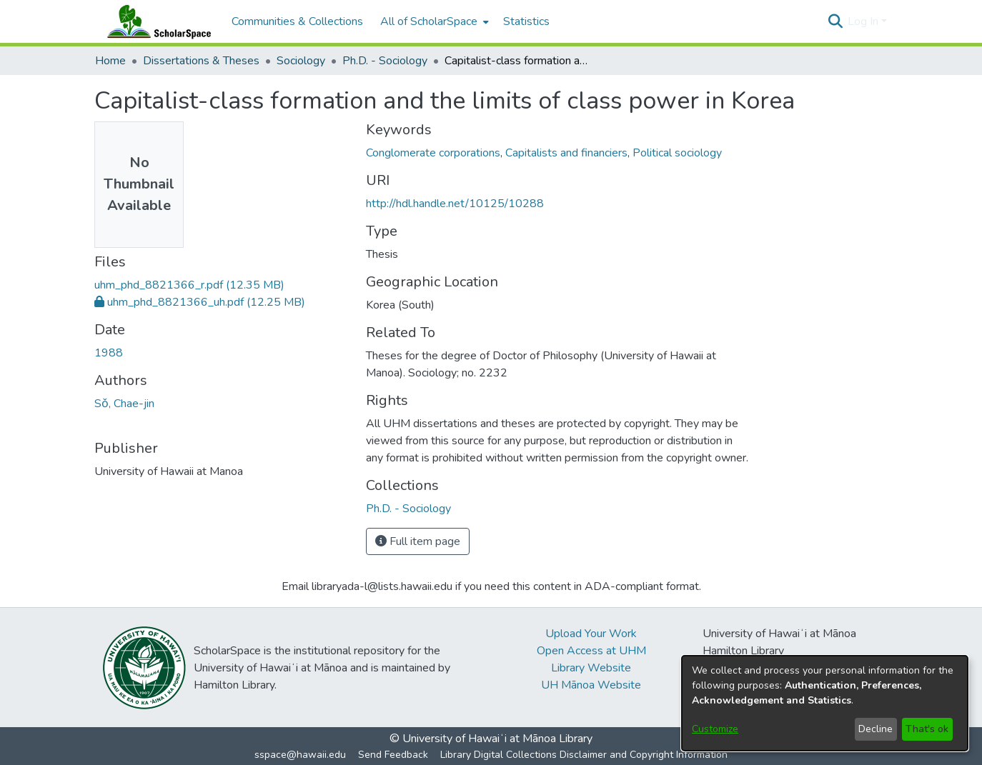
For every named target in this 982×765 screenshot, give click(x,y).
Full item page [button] (417, 541)
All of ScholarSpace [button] (428, 21)
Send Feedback (393, 754)
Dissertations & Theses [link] (201, 61)
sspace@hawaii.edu (300, 754)
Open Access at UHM (591, 651)
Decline (875, 729)
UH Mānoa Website (591, 685)
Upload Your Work (591, 633)
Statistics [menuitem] (526, 21)
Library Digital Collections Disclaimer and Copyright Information (584, 754)
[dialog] (825, 703)
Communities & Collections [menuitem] (297, 21)
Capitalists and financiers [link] (566, 153)
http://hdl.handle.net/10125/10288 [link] (455, 203)
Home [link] (110, 61)
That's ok (927, 729)
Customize (715, 729)
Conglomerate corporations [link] (433, 153)
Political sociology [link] (677, 153)
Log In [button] (864, 21)
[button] (835, 21)
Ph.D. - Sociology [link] (384, 61)
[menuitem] (433, 21)
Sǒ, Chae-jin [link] (124, 403)
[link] (189, 285)
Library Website (591, 668)
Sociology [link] (301, 61)
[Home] (155, 21)
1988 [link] (108, 353)
